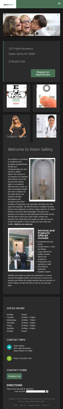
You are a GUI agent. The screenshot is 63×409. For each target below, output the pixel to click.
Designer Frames (34, 405)
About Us (23, 405)
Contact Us (14, 376)
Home (16, 405)
